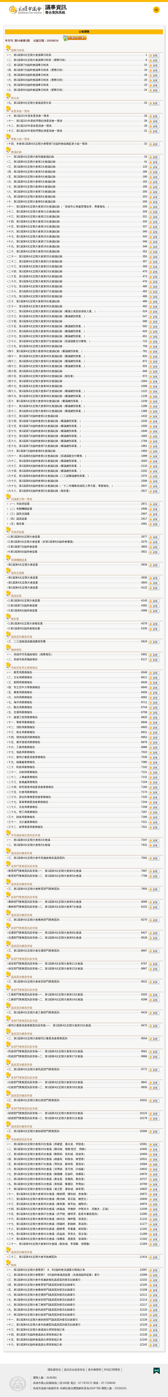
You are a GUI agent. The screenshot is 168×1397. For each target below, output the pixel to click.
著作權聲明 (94, 1369)
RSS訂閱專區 (112, 1369)
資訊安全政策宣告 (74, 1369)
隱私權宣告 (54, 1369)
